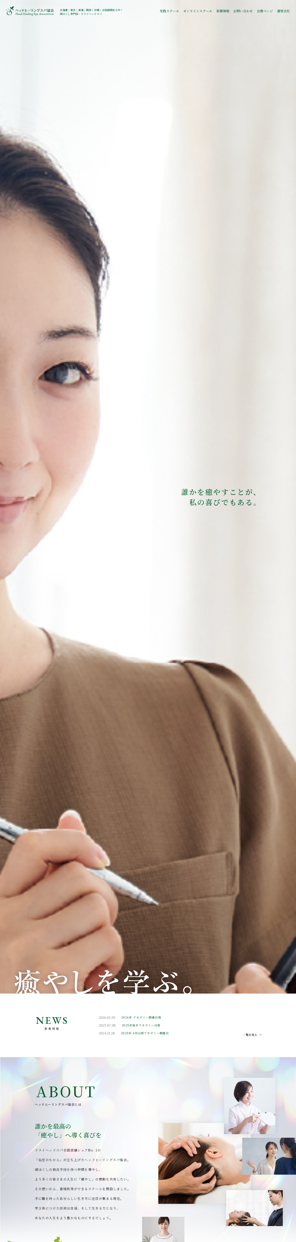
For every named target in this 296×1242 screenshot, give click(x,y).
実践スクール (169, 11)
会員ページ (265, 11)
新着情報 (222, 11)
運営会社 (283, 11)
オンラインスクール (197, 11)
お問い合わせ (243, 11)
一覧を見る (250, 1035)
